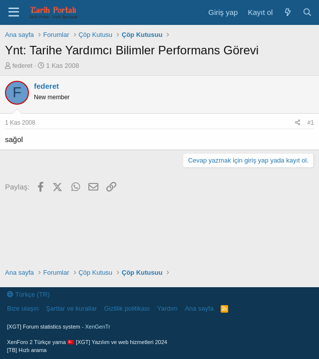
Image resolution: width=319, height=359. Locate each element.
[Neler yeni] (287, 12)
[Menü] (13, 12)
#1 (311, 122)
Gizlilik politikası (127, 308)
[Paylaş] (298, 123)
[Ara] (307, 12)
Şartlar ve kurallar (71, 308)
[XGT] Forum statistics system (58, 327)
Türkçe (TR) (28, 294)
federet (22, 65)
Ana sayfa (199, 308)
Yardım (167, 308)
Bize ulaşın (23, 308)
